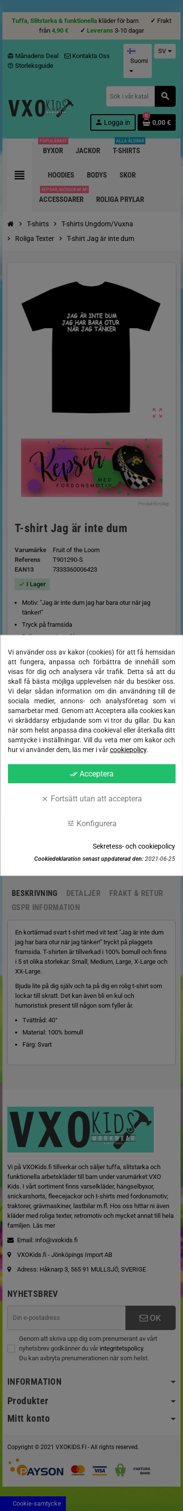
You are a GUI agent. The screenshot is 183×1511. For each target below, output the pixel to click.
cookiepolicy (128, 750)
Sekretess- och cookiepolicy (134, 846)
